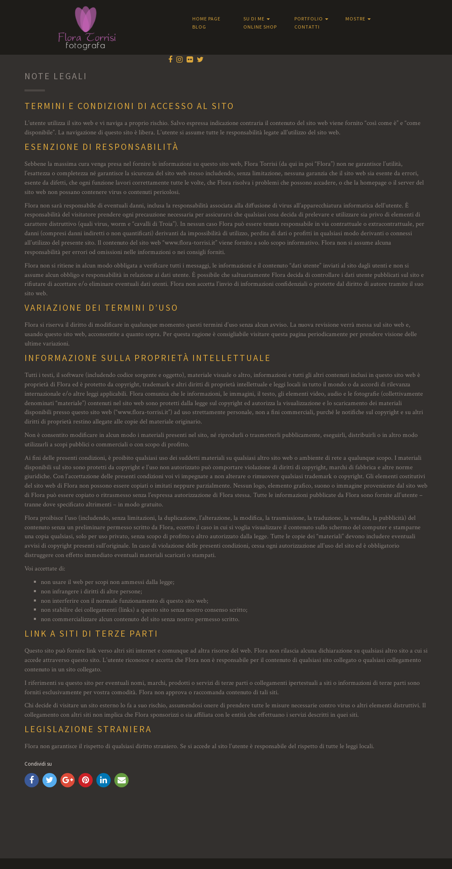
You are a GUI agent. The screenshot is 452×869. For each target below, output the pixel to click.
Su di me (256, 19)
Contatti (307, 27)
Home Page (206, 19)
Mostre (358, 19)
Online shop (260, 27)
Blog (199, 27)
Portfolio (311, 19)
